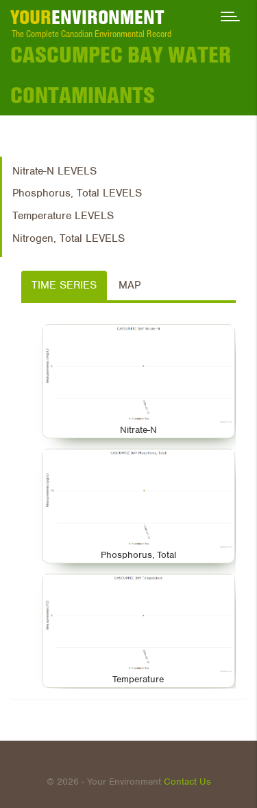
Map (129, 285)
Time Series (64, 285)
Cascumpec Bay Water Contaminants (121, 74)
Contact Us (187, 781)
